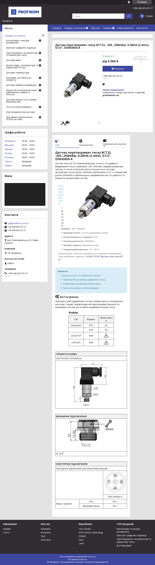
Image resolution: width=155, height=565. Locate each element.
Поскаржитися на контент (72, 562)
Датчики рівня (13, 60)
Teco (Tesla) (85, 528)
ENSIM (82, 536)
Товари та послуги (74, 27)
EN (106, 329)
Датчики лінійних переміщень (21, 85)
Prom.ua (92, 556)
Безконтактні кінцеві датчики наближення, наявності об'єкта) (21, 92)
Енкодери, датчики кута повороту (18, 79)
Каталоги (46, 532)
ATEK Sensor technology (91, 532)
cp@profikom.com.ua (18, 223)
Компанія (45, 528)
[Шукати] (128, 16)
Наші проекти (125, 27)
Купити (119, 68)
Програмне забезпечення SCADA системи (19, 118)
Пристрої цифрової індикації (21, 48)
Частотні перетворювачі (18, 107)
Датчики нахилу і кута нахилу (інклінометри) (21, 101)
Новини (107, 27)
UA (106, 325)
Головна (56, 27)
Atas (81, 539)
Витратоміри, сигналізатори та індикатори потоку (22, 66)
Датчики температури (17, 73)
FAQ (54, 34)
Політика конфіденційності (96, 562)
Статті (6, 532)
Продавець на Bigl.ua (77, 559)
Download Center (69, 34)
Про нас (95, 27)
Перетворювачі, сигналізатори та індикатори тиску (22, 54)
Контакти (141, 27)
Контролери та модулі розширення (17, 41)
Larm (81, 543)
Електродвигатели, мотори (20, 112)
